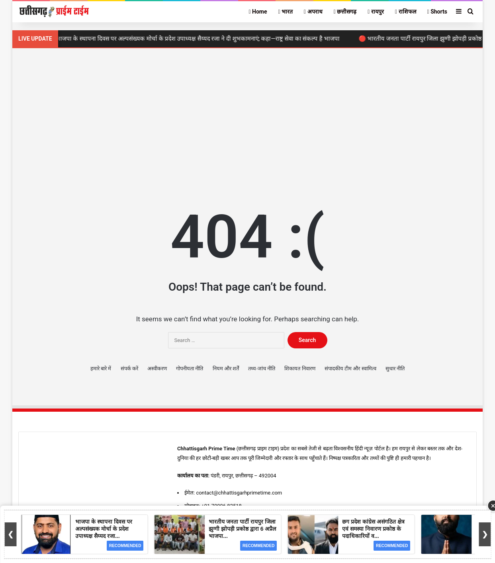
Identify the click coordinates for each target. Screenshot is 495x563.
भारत (285, 11)
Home (257, 11)
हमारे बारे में (100, 368)
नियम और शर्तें (226, 368)
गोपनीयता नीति (189, 368)
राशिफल (405, 11)
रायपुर (376, 11)
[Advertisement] (247, 116)
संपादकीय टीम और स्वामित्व (350, 368)
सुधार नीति (395, 368)
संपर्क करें (129, 368)
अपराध (313, 11)
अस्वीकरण (157, 368)
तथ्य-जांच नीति (261, 368)
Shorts (437, 11)
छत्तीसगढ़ (345, 11)
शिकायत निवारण (299, 368)
